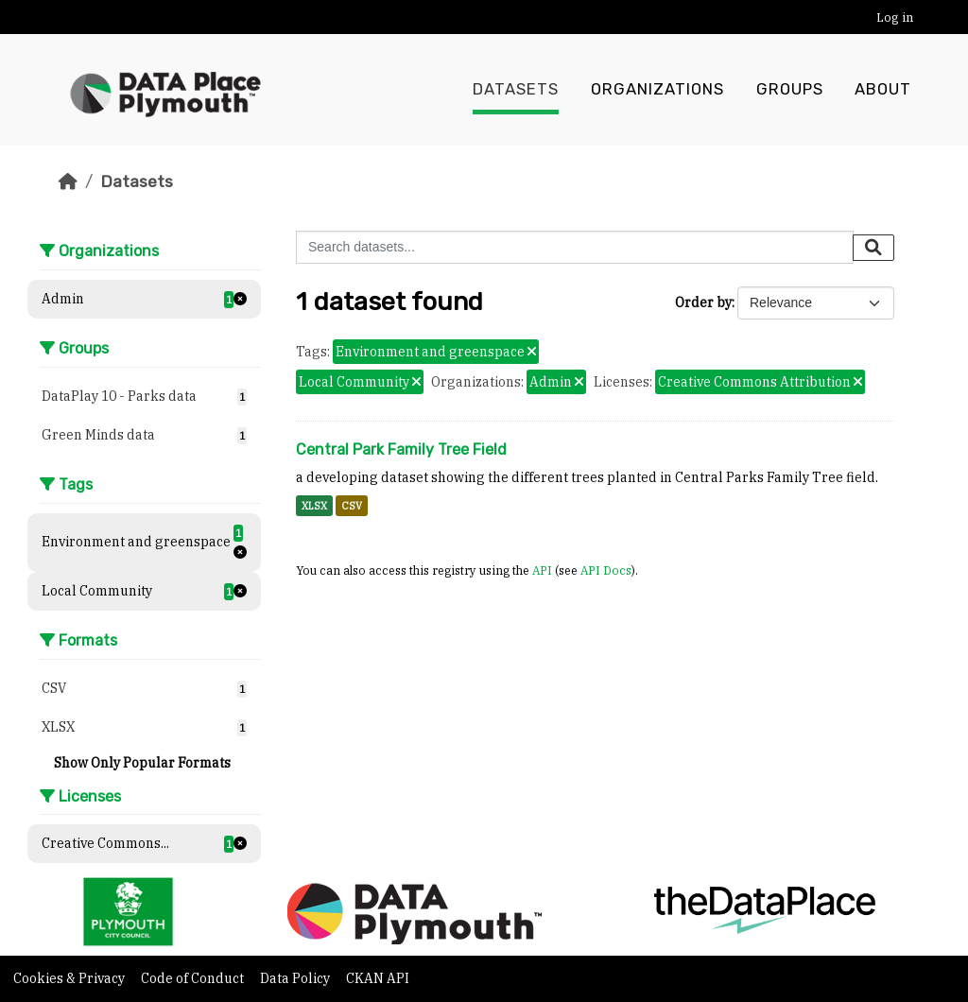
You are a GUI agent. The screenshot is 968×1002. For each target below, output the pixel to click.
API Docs (605, 570)
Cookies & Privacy (70, 978)
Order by (703, 302)
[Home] (68, 181)
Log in (894, 17)
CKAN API (377, 978)
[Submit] (873, 247)
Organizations (657, 89)
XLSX (314, 505)
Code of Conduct (194, 978)
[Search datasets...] (575, 247)
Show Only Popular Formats (142, 762)
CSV (351, 505)
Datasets (516, 89)
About (883, 89)
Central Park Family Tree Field (401, 449)
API (542, 570)
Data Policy (296, 978)
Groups (789, 89)
